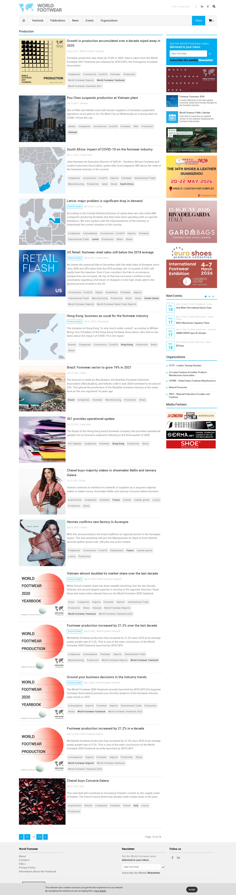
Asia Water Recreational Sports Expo (193, 307)
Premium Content (74, 207)
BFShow (180, 345)
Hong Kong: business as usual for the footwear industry (107, 316)
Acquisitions (75, 500)
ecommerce (111, 292)
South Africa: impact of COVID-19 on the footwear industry (110, 149)
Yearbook (37, 20)
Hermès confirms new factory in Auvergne (97, 522)
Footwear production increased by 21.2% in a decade (105, 728)
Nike (136, 126)
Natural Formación (178, 387)
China (71, 602)
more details (100, 891)
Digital (99, 292)
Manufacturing (76, 184)
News (75, 20)
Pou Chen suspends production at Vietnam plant (102, 98)
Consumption (90, 233)
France (127, 805)
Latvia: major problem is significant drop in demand (105, 201)
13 (39, 836)
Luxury (156, 500)
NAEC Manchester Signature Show (192, 323)
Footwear (115, 74)
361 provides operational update (90, 419)
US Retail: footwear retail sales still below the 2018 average (110, 252)
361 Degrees (74, 444)
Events (90, 20)
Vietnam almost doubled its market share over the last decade (112, 573)
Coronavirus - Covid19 (95, 74)
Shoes (114, 184)
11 (27, 836)
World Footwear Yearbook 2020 (116, 614)
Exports (114, 178)
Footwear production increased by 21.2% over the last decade (112, 625)
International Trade (145, 178)
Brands (72, 344)
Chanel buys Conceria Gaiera (88, 781)
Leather (127, 500)
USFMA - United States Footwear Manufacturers (192, 380)
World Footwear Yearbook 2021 (85, 86)
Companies (74, 74)
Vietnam (97, 608)
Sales (105, 184)
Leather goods (141, 500)
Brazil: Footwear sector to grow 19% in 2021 (99, 367)
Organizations (109, 20)
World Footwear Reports (81, 80)
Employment (116, 550)
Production (129, 74)
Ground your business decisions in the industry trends (107, 677)
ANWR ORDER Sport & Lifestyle (191, 333)
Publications (57, 20)
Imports (138, 292)
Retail (120, 239)
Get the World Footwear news (139, 856)
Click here (183, 116)
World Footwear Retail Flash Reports (116, 304)
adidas (72, 126)
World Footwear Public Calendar (194, 112)
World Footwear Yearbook (111, 763)
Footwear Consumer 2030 (191, 96)
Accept (192, 889)
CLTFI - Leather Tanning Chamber (185, 365)
